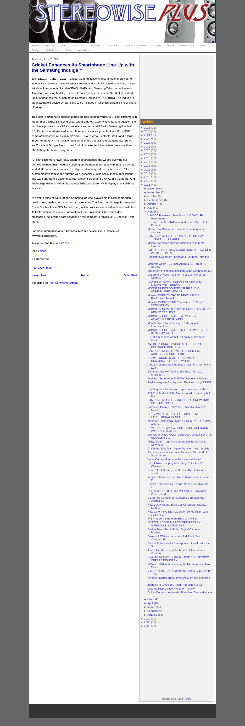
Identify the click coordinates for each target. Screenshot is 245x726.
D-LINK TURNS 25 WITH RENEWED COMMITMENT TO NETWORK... (170, 359)
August (151, 203)
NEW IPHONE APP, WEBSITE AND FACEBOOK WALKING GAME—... (177, 429)
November (153, 192)
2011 (147, 184)
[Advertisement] (176, 86)
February (153, 610)
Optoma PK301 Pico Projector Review (171, 588)
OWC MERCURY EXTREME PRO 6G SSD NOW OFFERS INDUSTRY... (178, 558)
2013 (147, 176)
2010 (147, 618)
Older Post (130, 275)
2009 (147, 622)
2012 (147, 180)
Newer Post (39, 275)
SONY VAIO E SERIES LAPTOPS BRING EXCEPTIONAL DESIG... (173, 415)
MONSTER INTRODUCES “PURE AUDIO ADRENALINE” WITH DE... (173, 290)
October (152, 196)
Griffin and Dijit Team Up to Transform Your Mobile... (179, 448)
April (150, 603)
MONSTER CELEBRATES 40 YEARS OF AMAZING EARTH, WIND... (173, 317)
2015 (147, 169)
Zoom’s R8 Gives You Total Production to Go (175, 584)
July (149, 207)
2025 (147, 131)
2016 (147, 165)
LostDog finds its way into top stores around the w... (179, 389)
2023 (147, 138)
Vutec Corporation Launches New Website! (174, 459)
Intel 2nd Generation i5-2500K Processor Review (177, 378)
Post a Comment (42, 267)
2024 (147, 134)
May (150, 599)
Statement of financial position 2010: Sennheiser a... (179, 270)
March (151, 606)
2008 (147, 625)
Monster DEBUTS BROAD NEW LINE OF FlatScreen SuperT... (173, 297)
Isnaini (188, 699)
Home (85, 275)
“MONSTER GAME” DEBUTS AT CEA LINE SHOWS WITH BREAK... (174, 283)
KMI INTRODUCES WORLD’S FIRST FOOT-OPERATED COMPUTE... (175, 345)
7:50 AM (64, 243)
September (154, 199)
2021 (147, 146)
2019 (147, 154)
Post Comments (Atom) (63, 282)
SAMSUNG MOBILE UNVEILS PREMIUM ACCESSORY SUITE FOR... (173, 352)
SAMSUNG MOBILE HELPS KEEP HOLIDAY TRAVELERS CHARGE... (175, 237)
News (43, 251)
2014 (147, 173)
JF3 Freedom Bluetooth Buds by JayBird (172, 518)
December (153, 188)
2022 (147, 142)
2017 (147, 161)
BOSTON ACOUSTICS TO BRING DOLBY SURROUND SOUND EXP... (173, 524)
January (152, 614)
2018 (147, 157)
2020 (147, 150)
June (150, 211)
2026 (147, 127)
